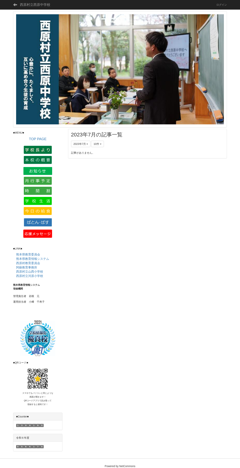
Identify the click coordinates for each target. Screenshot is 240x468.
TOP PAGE (37, 139)
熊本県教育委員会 (28, 254)
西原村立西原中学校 (35, 5)
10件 (97, 143)
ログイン (221, 4)
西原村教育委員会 (28, 263)
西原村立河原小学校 (29, 275)
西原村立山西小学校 (29, 271)
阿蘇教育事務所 (26, 267)
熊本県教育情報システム (32, 258)
